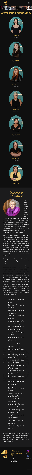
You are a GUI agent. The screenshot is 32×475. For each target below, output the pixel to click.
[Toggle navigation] (29, 3)
